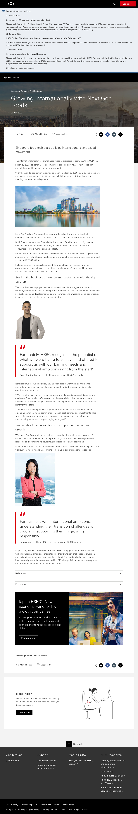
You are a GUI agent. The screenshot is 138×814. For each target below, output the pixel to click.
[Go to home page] (11, 3)
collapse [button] (27, 11)
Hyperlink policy (29, 804)
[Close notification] (134, 11)
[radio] (39, 133)
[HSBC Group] (114, 771)
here (113, 61)
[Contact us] (19, 760)
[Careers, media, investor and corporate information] (114, 764)
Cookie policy (12, 804)
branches (25, 45)
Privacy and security (50, 804)
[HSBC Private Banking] (114, 775)
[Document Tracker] (51, 760)
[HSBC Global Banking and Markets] (114, 781)
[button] (69, 573)
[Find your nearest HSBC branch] (82, 762)
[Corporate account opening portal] (51, 766)
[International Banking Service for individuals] (114, 789)
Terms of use (68, 804)
